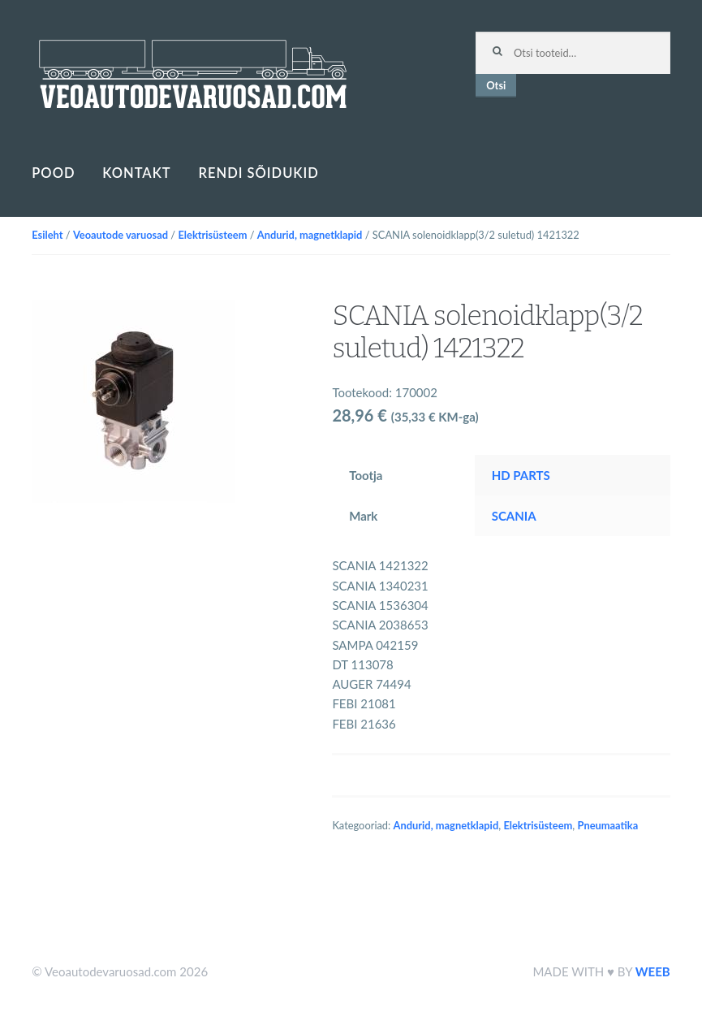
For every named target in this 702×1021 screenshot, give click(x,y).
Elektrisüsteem (212, 234)
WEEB (652, 971)
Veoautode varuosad (120, 234)
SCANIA (514, 515)
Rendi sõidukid (259, 173)
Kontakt (136, 173)
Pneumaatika (608, 825)
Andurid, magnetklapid (310, 234)
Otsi (496, 85)
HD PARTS (521, 475)
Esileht (47, 234)
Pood (53, 173)
